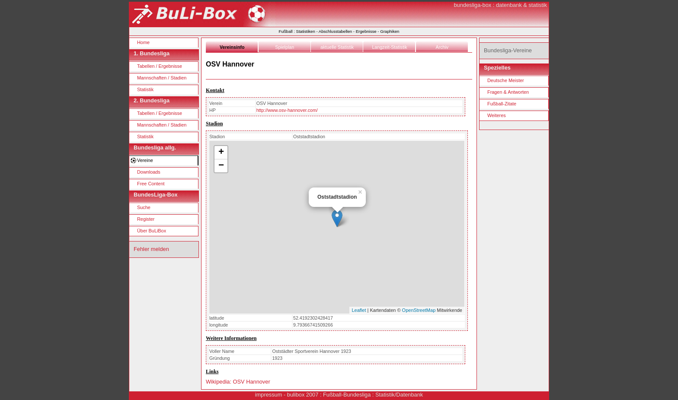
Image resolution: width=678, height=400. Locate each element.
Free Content (150, 183)
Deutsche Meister (505, 80)
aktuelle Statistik (337, 47)
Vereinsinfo (232, 47)
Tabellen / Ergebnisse (159, 66)
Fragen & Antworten (508, 92)
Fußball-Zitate (501, 103)
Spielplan (284, 47)
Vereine (145, 160)
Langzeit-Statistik (389, 47)
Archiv (442, 47)
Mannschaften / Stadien (161, 77)
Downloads (148, 172)
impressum (268, 394)
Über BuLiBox (151, 230)
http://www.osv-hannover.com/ (287, 110)
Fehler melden (151, 249)
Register (146, 219)
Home (143, 42)
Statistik (145, 89)
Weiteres (496, 115)
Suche (143, 207)
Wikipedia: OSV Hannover (238, 381)
